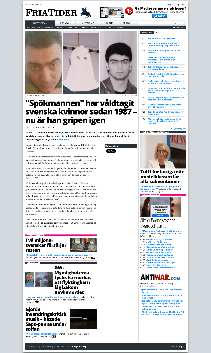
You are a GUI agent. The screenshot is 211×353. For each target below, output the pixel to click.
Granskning (118, 27)
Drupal (181, 346)
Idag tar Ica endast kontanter (159, 255)
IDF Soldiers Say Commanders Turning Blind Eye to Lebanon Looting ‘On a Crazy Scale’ (162, 302)
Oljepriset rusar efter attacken (160, 247)
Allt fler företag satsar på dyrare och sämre (157, 223)
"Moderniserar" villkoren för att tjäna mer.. (162, 231)
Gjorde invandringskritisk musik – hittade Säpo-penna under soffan (45, 319)
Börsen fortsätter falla (156, 265)
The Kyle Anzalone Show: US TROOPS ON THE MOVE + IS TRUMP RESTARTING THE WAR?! (163, 313)
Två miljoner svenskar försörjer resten (45, 245)
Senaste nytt (148, 32)
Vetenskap (88, 23)
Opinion (127, 23)
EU (110, 27)
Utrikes (77, 27)
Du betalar (103, 27)
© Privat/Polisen (129, 95)
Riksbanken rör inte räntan (158, 244)
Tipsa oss (179, 27)
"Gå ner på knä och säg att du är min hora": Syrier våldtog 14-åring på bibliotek (165, 121)
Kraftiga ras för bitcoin (156, 242)
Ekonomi (65, 23)
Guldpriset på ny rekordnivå (159, 239)
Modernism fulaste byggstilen (161, 38)
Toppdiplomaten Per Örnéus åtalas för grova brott (166, 113)
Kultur (109, 23)
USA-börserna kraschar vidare (160, 257)
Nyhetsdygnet (179, 128)
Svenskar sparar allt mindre (158, 252)
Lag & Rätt (59, 27)
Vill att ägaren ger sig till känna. (42, 334)
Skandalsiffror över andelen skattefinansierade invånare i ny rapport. (59, 255)
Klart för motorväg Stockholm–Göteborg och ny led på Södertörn (164, 44)
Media (93, 27)
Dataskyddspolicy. (78, 346)
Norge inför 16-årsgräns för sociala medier (164, 51)
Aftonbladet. (63, 139)
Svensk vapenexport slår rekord (160, 267)
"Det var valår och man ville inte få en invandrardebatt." (53, 297)
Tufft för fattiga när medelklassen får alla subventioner (165, 68)
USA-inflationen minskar (157, 260)
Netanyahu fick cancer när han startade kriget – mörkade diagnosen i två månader (166, 90)
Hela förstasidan (35, 27)
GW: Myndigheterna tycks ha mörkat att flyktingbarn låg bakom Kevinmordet (72, 279)
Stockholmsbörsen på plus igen (160, 262)
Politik (85, 27)
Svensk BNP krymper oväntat (159, 249)
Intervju (49, 27)
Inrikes (69, 27)
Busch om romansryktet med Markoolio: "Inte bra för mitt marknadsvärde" (161, 59)
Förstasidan (40, 23)
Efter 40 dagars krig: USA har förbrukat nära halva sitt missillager (166, 98)
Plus (157, 33)
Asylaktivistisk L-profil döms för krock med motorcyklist (166, 75)
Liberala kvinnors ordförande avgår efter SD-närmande (164, 105)
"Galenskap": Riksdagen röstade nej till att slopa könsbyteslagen (166, 82)
